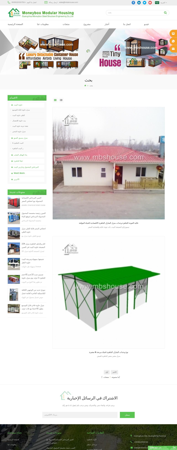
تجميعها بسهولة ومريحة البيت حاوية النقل (33, 261)
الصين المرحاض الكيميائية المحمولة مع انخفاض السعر (32, 200)
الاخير (114, 166)
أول (107, 166)
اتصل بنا (127, 24)
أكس (9, 414)
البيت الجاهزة (91, 379)
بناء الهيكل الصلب (20, 155)
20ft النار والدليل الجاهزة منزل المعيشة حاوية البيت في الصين (33, 246)
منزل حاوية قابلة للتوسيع (20, 110)
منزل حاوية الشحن (18, 131)
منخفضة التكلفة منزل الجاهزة (97, 399)
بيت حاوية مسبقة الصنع (95, 394)
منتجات (66, 24)
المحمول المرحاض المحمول (97, 404)
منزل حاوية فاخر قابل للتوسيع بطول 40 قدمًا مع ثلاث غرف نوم (33, 307)
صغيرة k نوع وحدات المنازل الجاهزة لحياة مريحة (111, 146)
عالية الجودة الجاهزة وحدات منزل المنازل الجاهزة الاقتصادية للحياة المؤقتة (71, 146)
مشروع (87, 24)
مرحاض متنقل (92, 384)
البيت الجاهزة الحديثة (94, 389)
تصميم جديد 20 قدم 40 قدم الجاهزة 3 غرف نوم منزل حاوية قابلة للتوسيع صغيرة (33, 276)
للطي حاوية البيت (18, 115)
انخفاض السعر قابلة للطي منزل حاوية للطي (34, 230)
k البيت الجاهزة (17, 143)
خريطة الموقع (12, 409)
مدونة (9, 404)
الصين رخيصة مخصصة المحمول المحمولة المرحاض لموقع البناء (34, 215)
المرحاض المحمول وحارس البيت (26, 167)
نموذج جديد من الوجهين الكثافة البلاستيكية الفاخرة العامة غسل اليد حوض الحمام (33, 292)
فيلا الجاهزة (18, 161)
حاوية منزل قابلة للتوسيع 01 (96, 424)
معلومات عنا (43, 24)
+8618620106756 (19, 2)
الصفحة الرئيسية (15, 24)
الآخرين (16, 179)
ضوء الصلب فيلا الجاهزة (95, 414)
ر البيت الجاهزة (17, 148)
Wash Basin (19, 173)
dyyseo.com (131, 445)
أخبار (107, 24)
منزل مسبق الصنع (21, 138)
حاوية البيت (18, 105)
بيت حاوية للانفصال (18, 120)
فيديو (146, 24)
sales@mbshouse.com (68, 2)
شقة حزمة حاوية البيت (19, 126)
